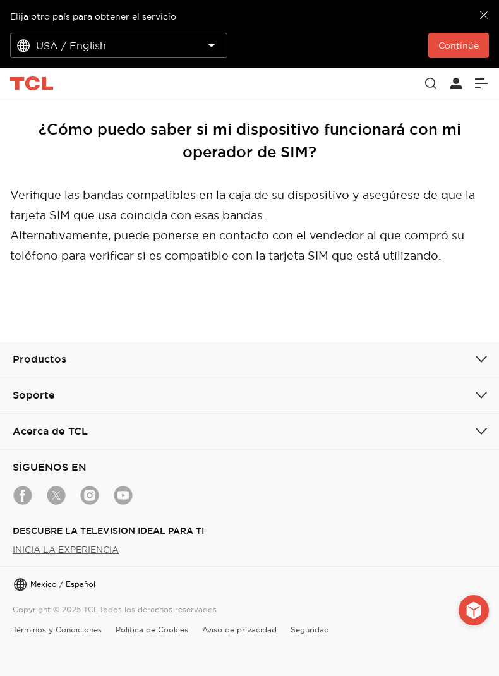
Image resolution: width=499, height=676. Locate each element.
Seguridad (310, 629)
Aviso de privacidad (239, 629)
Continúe (458, 45)
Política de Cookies (152, 629)
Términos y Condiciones (57, 629)
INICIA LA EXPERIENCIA (66, 549)
